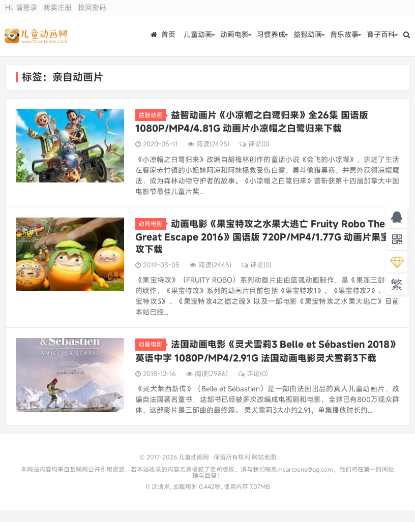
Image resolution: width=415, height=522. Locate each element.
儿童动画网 (36, 35)
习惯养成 (271, 35)
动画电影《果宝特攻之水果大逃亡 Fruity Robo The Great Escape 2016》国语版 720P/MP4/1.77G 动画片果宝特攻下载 (267, 236)
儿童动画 (198, 35)
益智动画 (307, 35)
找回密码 (92, 7)
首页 (163, 35)
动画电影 (234, 35)
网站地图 (264, 457)
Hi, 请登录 (21, 7)
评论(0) (255, 143)
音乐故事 (344, 35)
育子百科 (381, 35)
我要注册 (57, 7)
